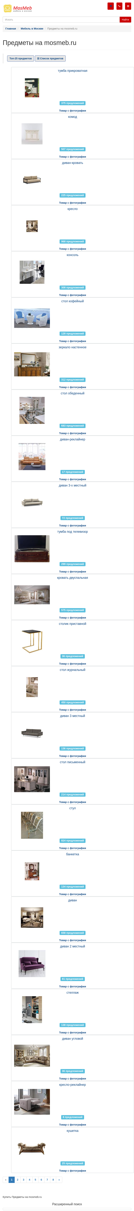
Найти (125, 19)
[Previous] (6, 1180)
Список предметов (50, 58)
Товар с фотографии (72, 110)
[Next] (59, 1180)
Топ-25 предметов (20, 58)
